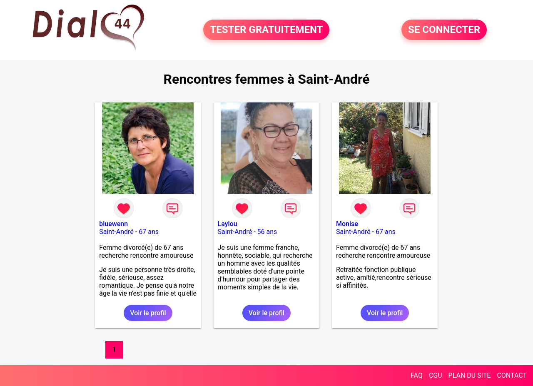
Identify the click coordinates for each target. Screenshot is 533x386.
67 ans (149, 232)
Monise (347, 224)
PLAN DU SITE (469, 375)
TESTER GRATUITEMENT (266, 30)
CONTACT (512, 375)
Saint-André (116, 232)
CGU (435, 375)
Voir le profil (148, 313)
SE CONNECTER (444, 30)
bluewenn (113, 224)
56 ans (267, 232)
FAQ (417, 375)
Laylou (227, 224)
